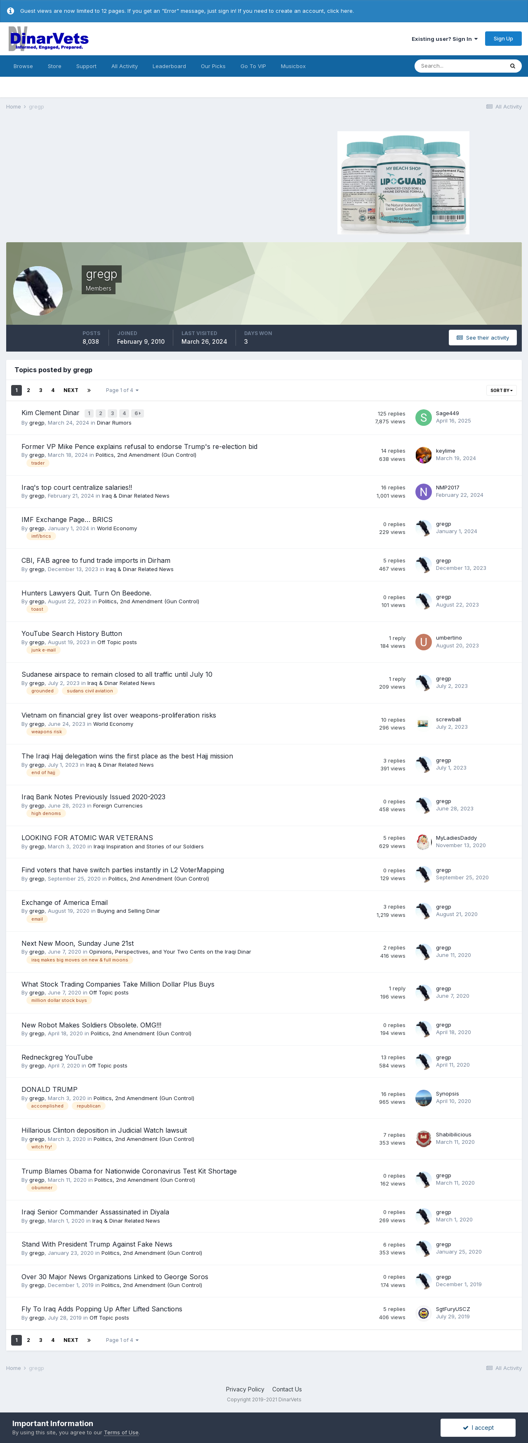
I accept (478, 1427)
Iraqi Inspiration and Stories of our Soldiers (149, 844)
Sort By (501, 390)
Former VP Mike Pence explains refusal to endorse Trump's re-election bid (139, 445)
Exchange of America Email (64, 901)
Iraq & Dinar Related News (136, 494)
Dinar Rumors (114, 421)
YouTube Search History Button (71, 632)
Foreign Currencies (118, 804)
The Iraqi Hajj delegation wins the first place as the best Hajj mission (127, 755)
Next (71, 390)
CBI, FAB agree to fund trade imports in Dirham (95, 559)
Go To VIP (253, 66)
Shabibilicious (453, 1133)
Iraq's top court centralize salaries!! (76, 486)
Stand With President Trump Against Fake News (96, 1243)
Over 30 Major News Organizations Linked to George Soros (114, 1275)
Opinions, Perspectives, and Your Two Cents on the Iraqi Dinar (170, 950)
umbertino (449, 636)
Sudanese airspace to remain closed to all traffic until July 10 (116, 673)
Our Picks (213, 66)
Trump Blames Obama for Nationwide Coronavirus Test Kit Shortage (129, 1170)
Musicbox (293, 66)
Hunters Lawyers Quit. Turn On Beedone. (86, 591)
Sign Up (503, 38)
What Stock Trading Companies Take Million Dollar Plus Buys (117, 982)
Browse (23, 66)
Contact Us (287, 1387)
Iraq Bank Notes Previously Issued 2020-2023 (93, 795)
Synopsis (447, 1092)
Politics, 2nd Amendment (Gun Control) (146, 453)
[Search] (459, 66)
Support (86, 66)
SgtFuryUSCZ (453, 1307)
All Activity (124, 66)
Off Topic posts (117, 640)
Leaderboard (169, 66)
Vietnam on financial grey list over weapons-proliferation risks (118, 714)
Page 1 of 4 (122, 390)
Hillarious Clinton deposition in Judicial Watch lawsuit (104, 1129)
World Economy (117, 526)
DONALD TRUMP (49, 1088)
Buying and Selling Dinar (128, 909)
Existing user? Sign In (445, 38)
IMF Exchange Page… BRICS (67, 518)
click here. (340, 10)
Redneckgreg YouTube (57, 1055)
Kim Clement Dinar (51, 413)
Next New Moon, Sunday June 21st (77, 942)
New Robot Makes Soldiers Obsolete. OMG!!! (91, 1023)
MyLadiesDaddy (456, 836)
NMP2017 (448, 485)
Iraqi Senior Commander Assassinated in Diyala (95, 1211)
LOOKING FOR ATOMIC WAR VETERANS (87, 836)
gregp (37, 421)
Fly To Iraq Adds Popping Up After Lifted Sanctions (101, 1308)
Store (54, 66)
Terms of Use (121, 1432)
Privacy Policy (245, 1387)
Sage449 (447, 412)
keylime (445, 449)
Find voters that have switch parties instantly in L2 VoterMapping (122, 868)
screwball (448, 718)
